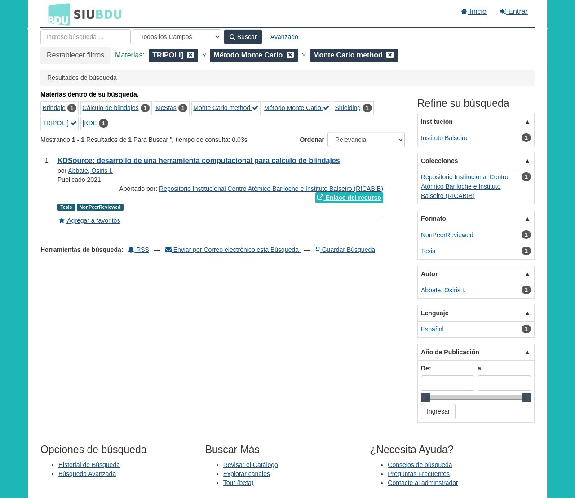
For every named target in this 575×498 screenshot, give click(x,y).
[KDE (90, 123)
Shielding (348, 107)
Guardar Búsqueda (345, 249)
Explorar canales (246, 473)
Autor (429, 274)
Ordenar (312, 139)
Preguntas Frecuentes (419, 473)
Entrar (514, 11)
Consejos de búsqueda (420, 464)
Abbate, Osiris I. (90, 170)
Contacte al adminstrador (423, 482)
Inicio (474, 11)
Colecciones (439, 160)
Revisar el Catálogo (250, 464)
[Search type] (177, 36)
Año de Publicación (450, 352)
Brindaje (54, 107)
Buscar (243, 36)
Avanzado (284, 36)
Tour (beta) (238, 482)
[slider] (425, 397)
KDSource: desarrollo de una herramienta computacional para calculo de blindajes (199, 160)
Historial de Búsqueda (89, 464)
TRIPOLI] (60, 123)
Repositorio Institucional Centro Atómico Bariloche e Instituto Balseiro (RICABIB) (271, 188)
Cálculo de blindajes (110, 107)
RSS (138, 249)
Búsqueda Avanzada (87, 473)
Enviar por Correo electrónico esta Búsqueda (233, 249)
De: (426, 368)
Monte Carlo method (225, 107)
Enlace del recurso (349, 197)
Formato (433, 218)
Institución (437, 121)
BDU (56, 14)
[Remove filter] (190, 55)
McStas (166, 107)
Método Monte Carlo (296, 107)
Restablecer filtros (75, 55)
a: (480, 368)
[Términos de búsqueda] (85, 36)
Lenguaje (434, 313)
